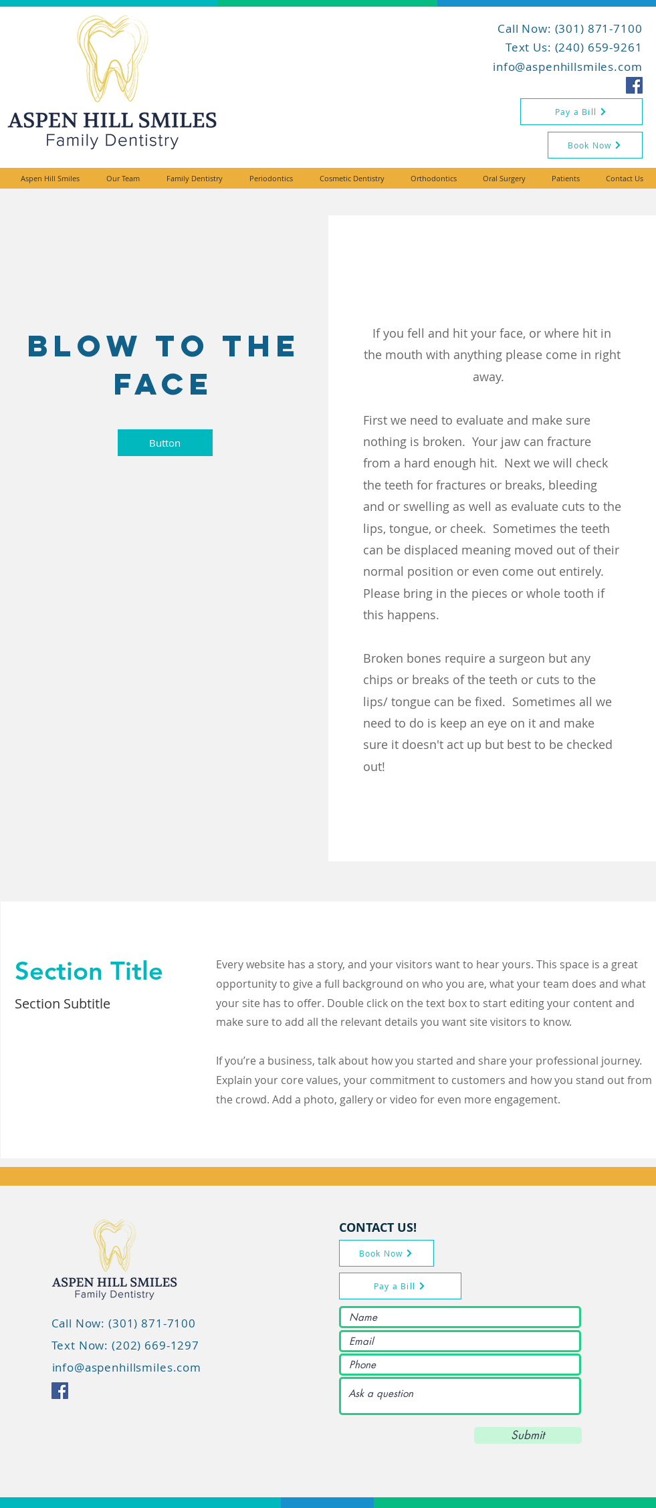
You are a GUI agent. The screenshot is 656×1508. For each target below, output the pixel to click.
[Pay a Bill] (581, 111)
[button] (165, 442)
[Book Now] (595, 145)
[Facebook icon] (634, 85)
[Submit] (528, 1435)
